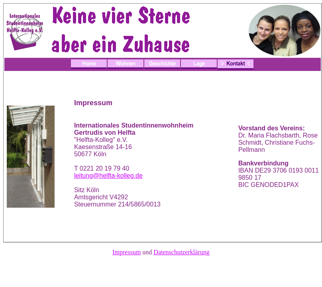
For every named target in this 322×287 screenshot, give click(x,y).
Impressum (126, 252)
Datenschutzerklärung (181, 252)
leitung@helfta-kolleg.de (108, 175)
